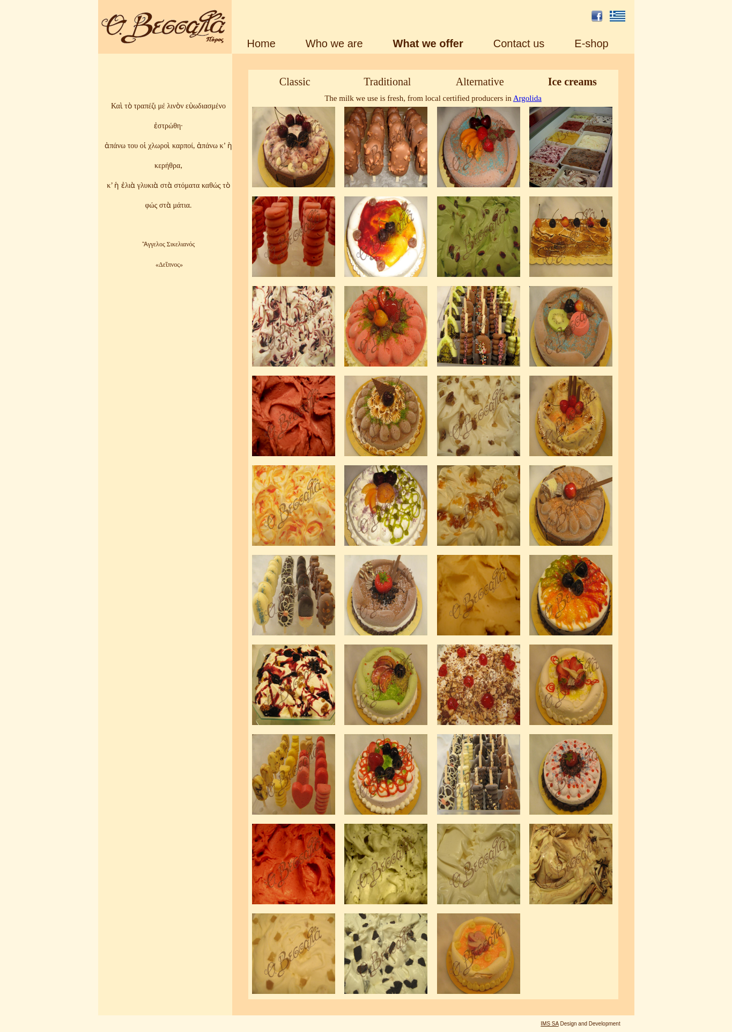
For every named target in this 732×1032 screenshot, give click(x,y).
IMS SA (549, 1024)
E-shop (591, 43)
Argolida (527, 98)
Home (261, 43)
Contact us (519, 43)
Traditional (387, 81)
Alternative (480, 81)
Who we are (334, 43)
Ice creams (572, 81)
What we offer (428, 43)
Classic (294, 81)
